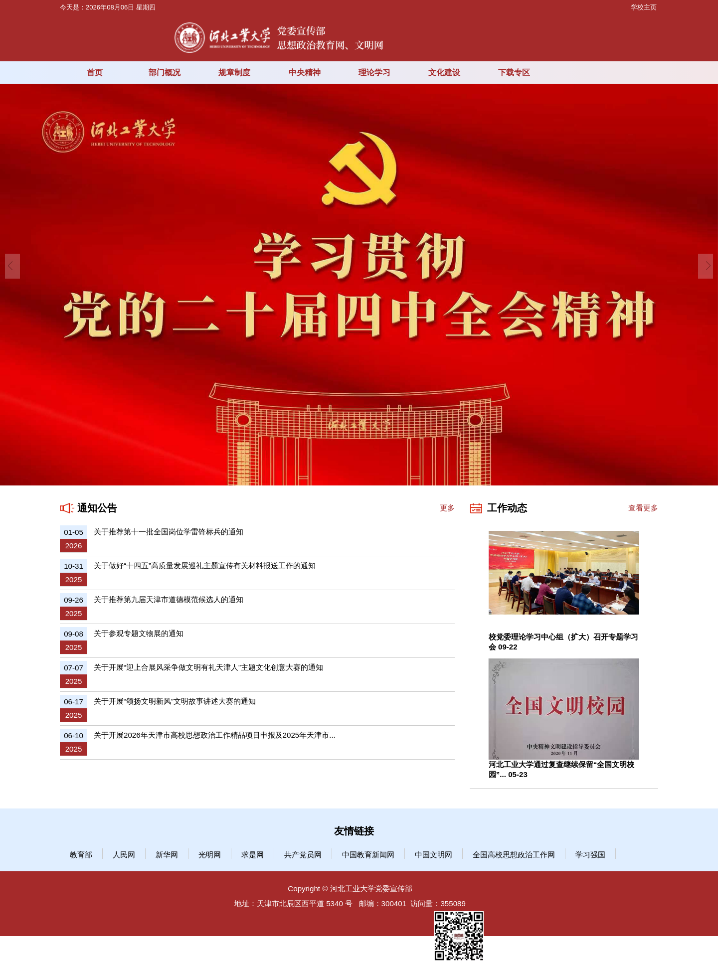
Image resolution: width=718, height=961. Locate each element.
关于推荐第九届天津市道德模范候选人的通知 (168, 599)
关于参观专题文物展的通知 (138, 633)
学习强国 (590, 854)
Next (705, 266)
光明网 (209, 854)
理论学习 (374, 72)
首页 (95, 72)
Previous (12, 266)
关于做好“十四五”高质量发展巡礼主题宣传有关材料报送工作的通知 (205, 565)
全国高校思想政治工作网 (514, 854)
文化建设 (444, 72)
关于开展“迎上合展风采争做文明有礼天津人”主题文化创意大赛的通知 (208, 667)
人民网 (124, 854)
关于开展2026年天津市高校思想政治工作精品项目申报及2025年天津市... (215, 735)
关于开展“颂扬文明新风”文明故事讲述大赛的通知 (175, 701)
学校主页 (644, 7)
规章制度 (234, 72)
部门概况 (164, 72)
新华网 (167, 854)
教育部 (81, 854)
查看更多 (643, 507)
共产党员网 (303, 854)
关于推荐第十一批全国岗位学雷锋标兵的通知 (168, 531)
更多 (447, 507)
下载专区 (514, 72)
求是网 (252, 854)
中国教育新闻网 (368, 854)
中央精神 (305, 72)
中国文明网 (433, 854)
